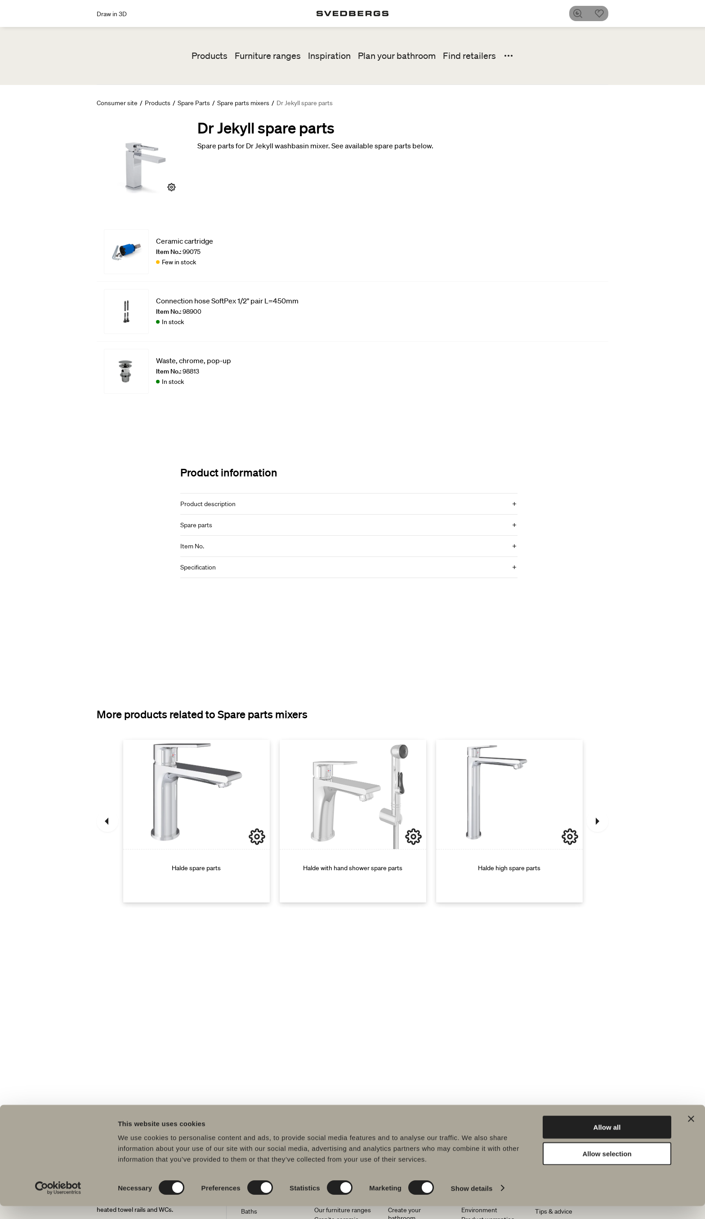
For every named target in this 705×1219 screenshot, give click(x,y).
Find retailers (469, 55)
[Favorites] (603, 13)
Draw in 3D (112, 14)
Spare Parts (194, 103)
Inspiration (329, 55)
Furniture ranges (268, 55)
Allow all (607, 1140)
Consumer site (117, 103)
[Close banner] (691, 1132)
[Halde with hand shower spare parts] (353, 821)
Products (210, 55)
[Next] (597, 821)
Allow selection (606, 1166)
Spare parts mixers (243, 103)
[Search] (581, 13)
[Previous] (107, 821)
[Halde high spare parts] (509, 821)
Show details (472, 1201)
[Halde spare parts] (196, 821)
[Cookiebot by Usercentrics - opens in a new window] (58, 1201)
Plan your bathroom (397, 55)
